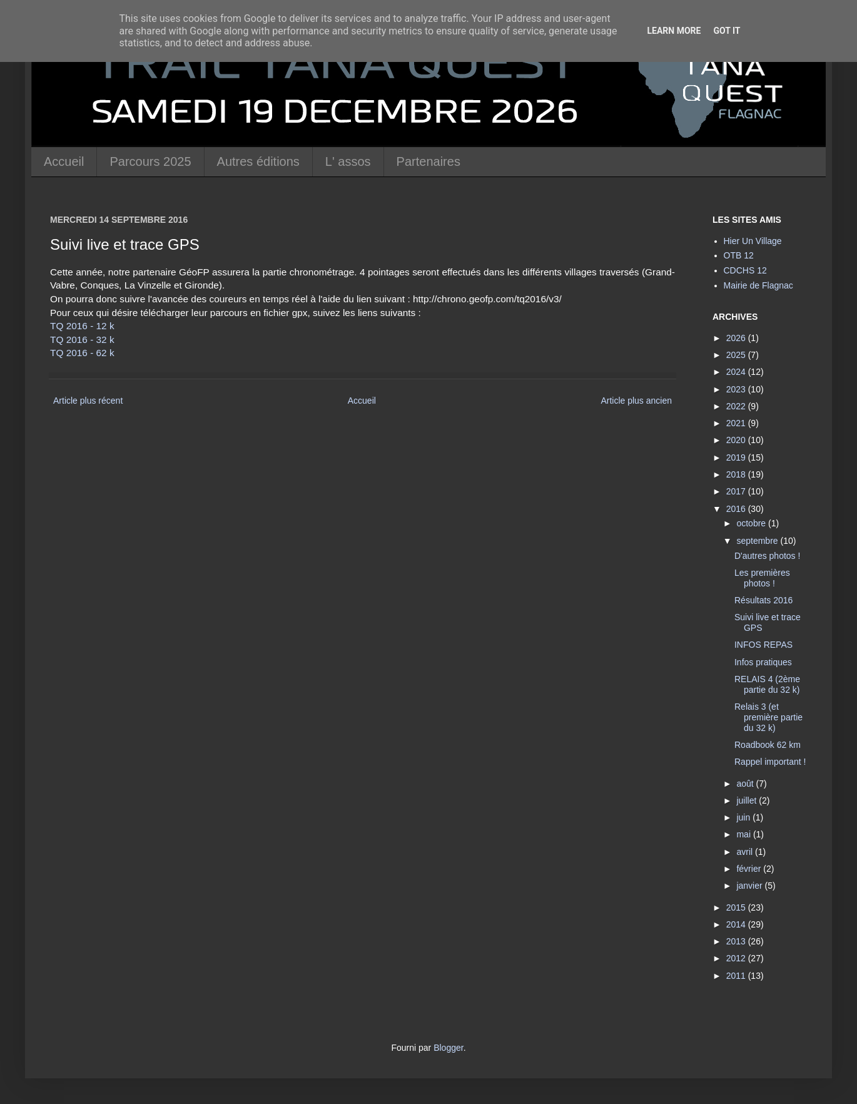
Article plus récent (88, 401)
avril (745, 852)
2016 (737, 509)
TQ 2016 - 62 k (82, 352)
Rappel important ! (770, 762)
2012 (737, 958)
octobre (752, 523)
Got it (726, 31)
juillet (747, 800)
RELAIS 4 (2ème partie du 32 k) (767, 684)
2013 (737, 941)
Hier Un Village (753, 241)
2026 (737, 338)
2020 (737, 440)
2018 (737, 474)
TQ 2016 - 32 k (82, 339)
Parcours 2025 (150, 161)
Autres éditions (258, 161)
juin (744, 817)
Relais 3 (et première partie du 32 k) (768, 717)
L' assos (348, 161)
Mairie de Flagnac (758, 285)
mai (744, 834)
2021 (737, 423)
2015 (737, 907)
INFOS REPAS (763, 645)
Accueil (64, 161)
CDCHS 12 (745, 270)
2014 (737, 924)
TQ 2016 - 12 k (82, 325)
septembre (758, 541)
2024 (737, 372)
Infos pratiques (763, 662)
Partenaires (428, 161)
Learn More (674, 31)
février (749, 869)
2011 (737, 976)
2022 (737, 406)
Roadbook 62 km (767, 745)
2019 (737, 457)
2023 (737, 389)
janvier (750, 886)
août (746, 784)
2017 (737, 491)
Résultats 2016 (763, 600)
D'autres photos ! (767, 556)
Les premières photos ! (762, 578)
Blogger (448, 1048)
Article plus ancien (636, 401)
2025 (737, 355)
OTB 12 (739, 255)
